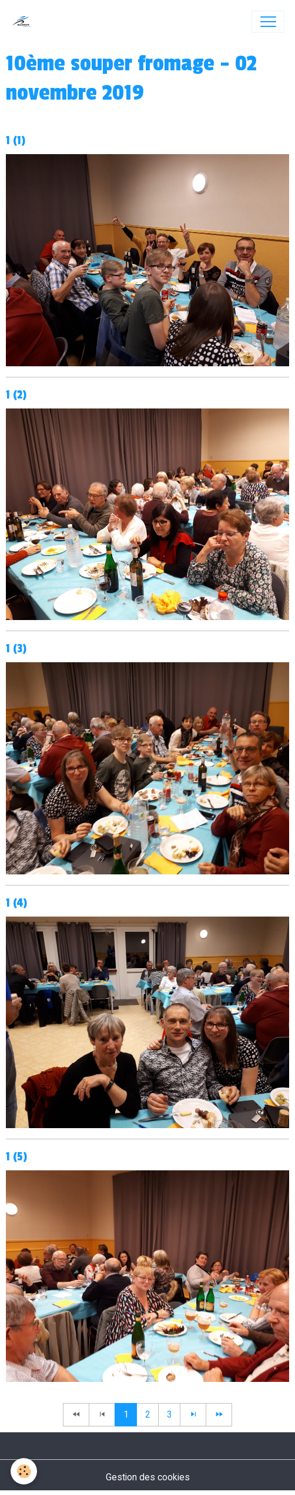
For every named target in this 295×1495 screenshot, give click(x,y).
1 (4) (16, 903)
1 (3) (16, 649)
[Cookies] (24, 1471)
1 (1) (15, 141)
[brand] (24, 22)
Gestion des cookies (148, 1477)
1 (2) (16, 395)
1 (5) (16, 1157)
